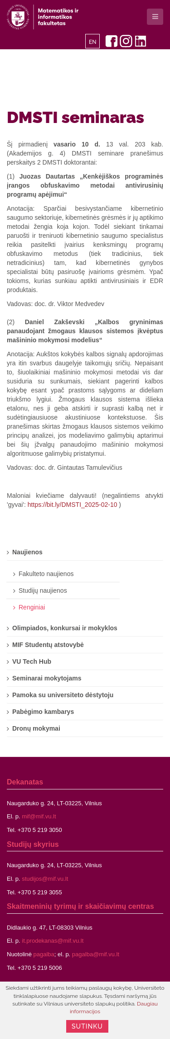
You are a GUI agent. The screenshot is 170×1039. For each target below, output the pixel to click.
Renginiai (32, 607)
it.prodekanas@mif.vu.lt (52, 940)
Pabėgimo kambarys (43, 711)
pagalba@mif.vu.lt (95, 954)
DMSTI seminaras (75, 117)
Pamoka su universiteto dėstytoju (62, 695)
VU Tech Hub (31, 661)
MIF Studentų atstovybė (48, 644)
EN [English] (93, 42)
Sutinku (87, 1026)
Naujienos (27, 552)
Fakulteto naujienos (46, 573)
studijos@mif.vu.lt (45, 878)
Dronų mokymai (36, 728)
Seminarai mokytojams (47, 678)
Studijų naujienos (43, 590)
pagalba (44, 954)
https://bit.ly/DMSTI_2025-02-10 (72, 504)
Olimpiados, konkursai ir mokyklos (64, 628)
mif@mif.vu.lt (39, 816)
